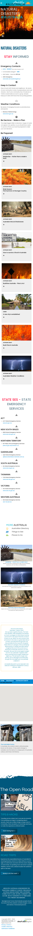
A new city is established (11, 314)
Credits (3, 926)
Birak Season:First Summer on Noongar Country (14, 190)
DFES (4, 69)
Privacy (3, 925)
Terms (9, 925)
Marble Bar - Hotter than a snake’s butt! (15, 157)
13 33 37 (9, 69)
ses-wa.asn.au (7, 502)
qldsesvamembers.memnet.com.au (13, 457)
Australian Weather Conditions (13, 376)
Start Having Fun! (9, 831)
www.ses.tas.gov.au (9, 479)
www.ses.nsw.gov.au (9, 434)
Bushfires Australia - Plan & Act (13, 283)
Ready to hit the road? (11, 873)
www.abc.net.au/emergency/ (11, 79)
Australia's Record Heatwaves (13, 222)
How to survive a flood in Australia (14, 253)
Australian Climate (22, 680)
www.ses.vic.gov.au (9, 490)
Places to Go (17, 535)
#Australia (10, 680)
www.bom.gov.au (8, 114)
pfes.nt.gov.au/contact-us (11, 445)
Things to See (17, 532)
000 (18, 72)
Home (2, 680)
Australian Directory (20, 528)
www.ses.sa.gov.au (8, 468)
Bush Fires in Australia (10, 345)
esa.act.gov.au (7, 423)
